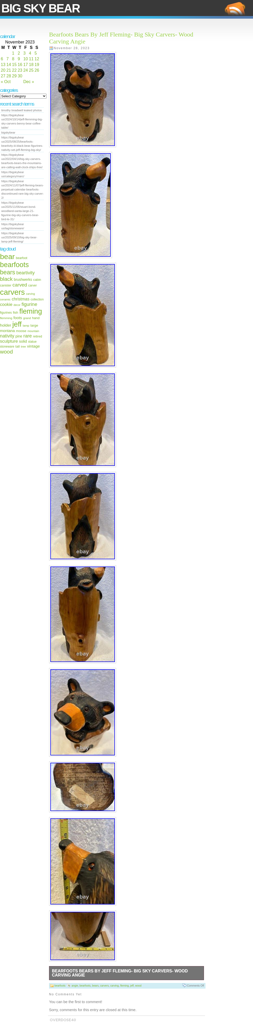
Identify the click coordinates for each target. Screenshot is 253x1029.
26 (37, 70)
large (34, 325)
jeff (17, 324)
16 (20, 64)
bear (7, 256)
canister (5, 285)
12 (37, 59)
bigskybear (8, 132)
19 (37, 64)
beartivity (25, 272)
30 (20, 76)
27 (3, 76)
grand (27, 318)
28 (8, 76)
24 (25, 70)
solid (23, 341)
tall (17, 346)
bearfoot (21, 258)
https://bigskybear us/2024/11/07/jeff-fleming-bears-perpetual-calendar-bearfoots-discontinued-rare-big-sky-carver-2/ (22, 189)
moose (21, 331)
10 (25, 59)
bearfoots (14, 265)
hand (35, 318)
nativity (7, 336)
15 (14, 64)
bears (7, 272)
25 (31, 70)
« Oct (6, 81)
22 (14, 70)
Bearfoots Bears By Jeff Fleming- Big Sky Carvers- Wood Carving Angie (120, 973)
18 (31, 64)
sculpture (9, 341)
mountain (33, 331)
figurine (29, 304)
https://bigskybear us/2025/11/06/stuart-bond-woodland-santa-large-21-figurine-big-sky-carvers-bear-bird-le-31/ (20, 211)
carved (19, 285)
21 (8, 70)
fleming (30, 311)
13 (3, 64)
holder (5, 325)
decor (16, 304)
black (6, 279)
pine (18, 336)
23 (20, 70)
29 (14, 76)
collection (37, 299)
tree (23, 346)
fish (15, 312)
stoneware (7, 346)
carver (32, 285)
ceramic (5, 299)
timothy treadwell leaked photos (21, 110)
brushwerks (23, 279)
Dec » (28, 81)
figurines (6, 312)
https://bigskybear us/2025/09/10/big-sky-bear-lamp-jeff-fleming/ (19, 237)
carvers (12, 292)
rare (27, 336)
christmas (20, 299)
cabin (37, 280)
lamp (26, 325)
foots (17, 317)
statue (32, 341)
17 (25, 64)
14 (8, 64)
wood (6, 352)
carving (30, 293)
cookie (6, 304)
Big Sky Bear (40, 8)
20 (3, 70)
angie (75, 985)
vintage (33, 346)
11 (31, 59)
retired (37, 336)
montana (7, 331)
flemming (6, 318)
